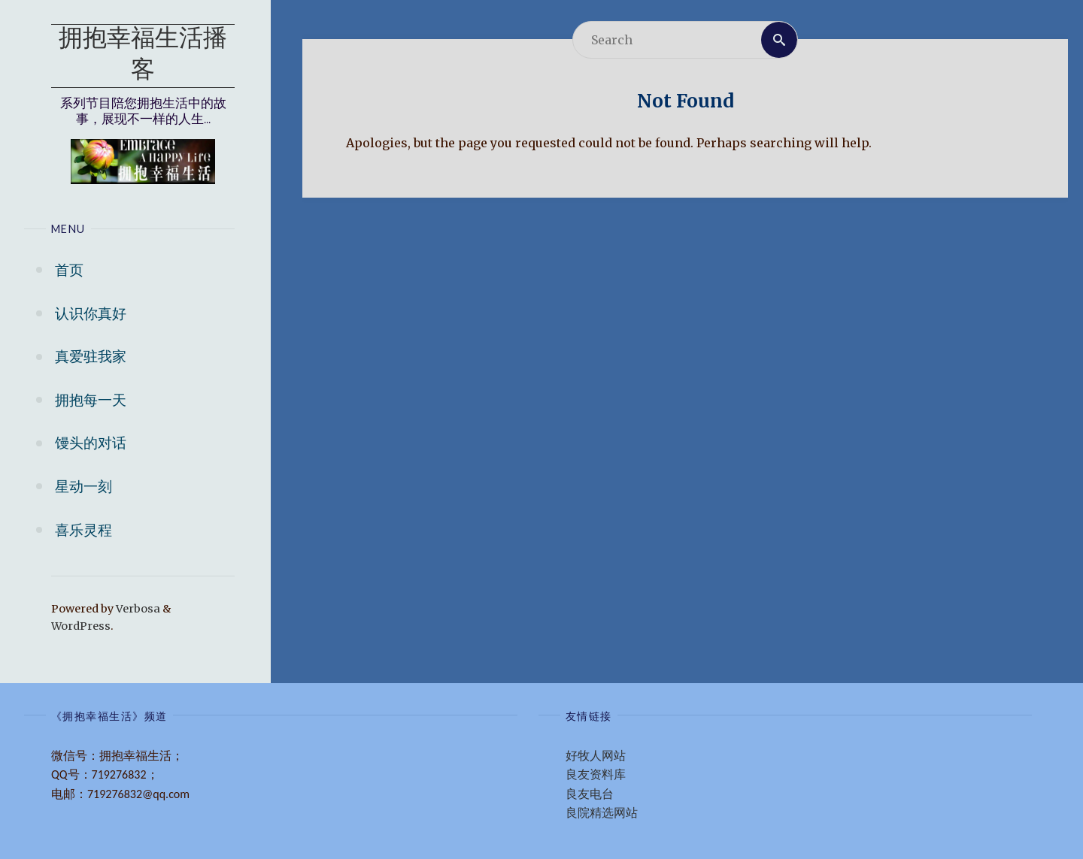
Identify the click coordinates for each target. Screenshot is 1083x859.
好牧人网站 (596, 756)
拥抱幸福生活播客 (143, 55)
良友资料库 (596, 774)
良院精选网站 (602, 813)
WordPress (81, 626)
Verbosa (137, 609)
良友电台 (590, 794)
